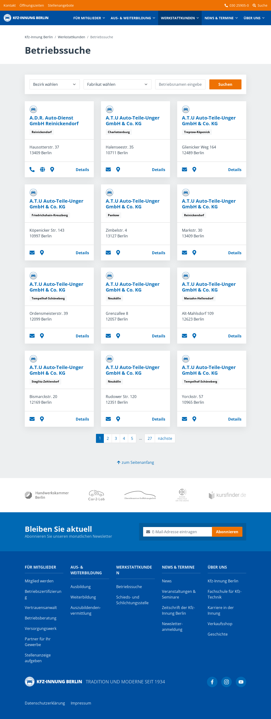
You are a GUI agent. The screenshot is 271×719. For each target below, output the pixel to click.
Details (82, 169)
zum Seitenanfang (135, 462)
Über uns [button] (252, 18)
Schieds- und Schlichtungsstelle (132, 599)
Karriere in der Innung (221, 610)
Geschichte (218, 634)
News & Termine (178, 567)
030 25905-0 (237, 5)
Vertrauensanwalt (41, 607)
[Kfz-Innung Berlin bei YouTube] (241, 682)
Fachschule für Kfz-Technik (224, 594)
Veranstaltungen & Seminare (179, 594)
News (167, 581)
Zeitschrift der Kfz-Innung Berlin (178, 610)
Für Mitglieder (40, 567)
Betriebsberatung (40, 618)
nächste (165, 438)
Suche (260, 5)
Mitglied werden (39, 581)
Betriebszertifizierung (43, 594)
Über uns (217, 567)
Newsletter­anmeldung (172, 626)
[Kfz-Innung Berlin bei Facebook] (212, 682)
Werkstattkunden (71, 37)
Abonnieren (227, 531)
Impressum (81, 703)
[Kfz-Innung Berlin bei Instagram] (226, 682)
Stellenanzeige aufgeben (38, 657)
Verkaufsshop (220, 623)
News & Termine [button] (219, 18)
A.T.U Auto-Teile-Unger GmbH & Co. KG (133, 121)
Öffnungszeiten (32, 5)
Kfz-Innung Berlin (39, 37)
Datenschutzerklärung (45, 703)
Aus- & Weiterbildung (86, 570)
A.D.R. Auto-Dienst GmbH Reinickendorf (54, 121)
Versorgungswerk (40, 628)
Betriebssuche (129, 586)
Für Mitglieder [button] (87, 18)
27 (150, 438)
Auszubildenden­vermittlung (85, 610)
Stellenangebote (61, 5)
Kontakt (10, 5)
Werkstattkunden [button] (178, 18)
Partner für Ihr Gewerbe (38, 641)
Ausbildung (80, 586)
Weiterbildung (83, 597)
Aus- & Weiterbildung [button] (131, 18)
